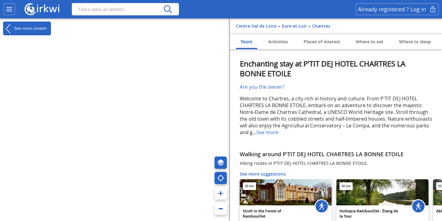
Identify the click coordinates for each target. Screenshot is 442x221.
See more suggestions (263, 174)
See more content (24, 28)
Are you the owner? (262, 86)
